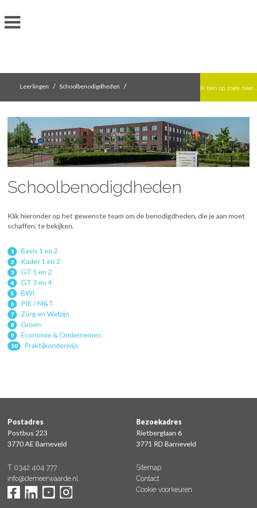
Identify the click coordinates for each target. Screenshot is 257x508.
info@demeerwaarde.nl (42, 478)
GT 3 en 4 (36, 282)
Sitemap (148, 468)
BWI (28, 292)
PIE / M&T (37, 303)
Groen (31, 324)
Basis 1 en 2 (39, 250)
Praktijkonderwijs (51, 345)
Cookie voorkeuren (164, 490)
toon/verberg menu (12, 22)
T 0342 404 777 (32, 468)
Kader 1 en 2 (40, 261)
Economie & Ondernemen (61, 334)
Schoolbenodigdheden (89, 86)
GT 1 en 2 (36, 272)
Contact (147, 478)
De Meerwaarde (128, 38)
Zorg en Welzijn (45, 314)
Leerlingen (34, 86)
